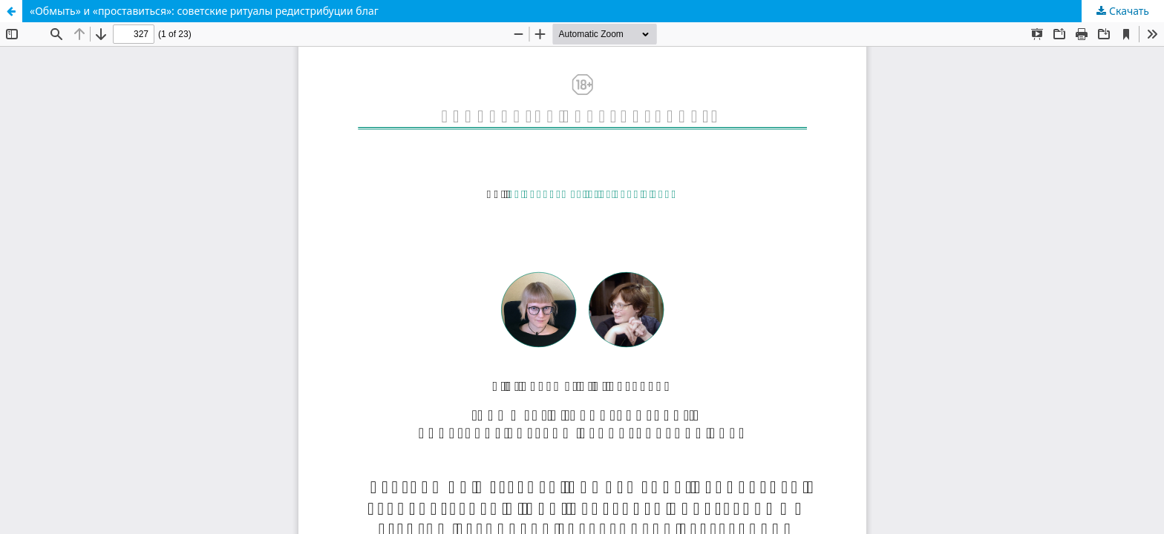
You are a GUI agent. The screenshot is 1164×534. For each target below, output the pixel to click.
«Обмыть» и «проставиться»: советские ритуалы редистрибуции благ (204, 11)
